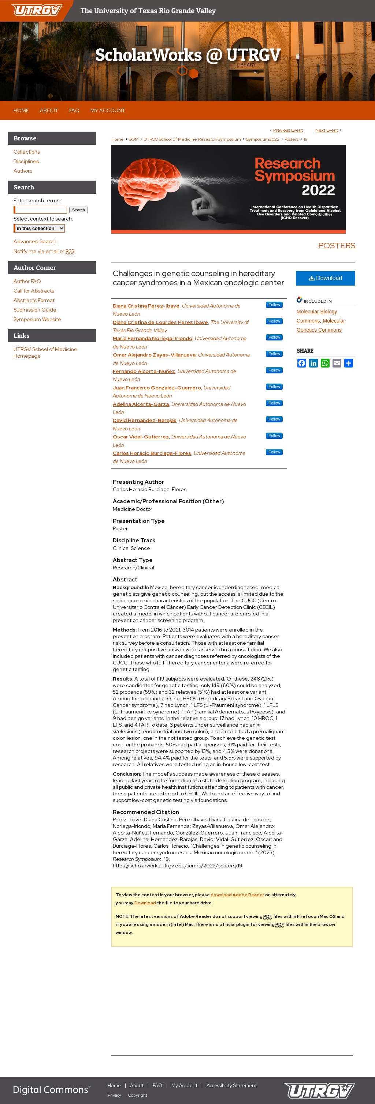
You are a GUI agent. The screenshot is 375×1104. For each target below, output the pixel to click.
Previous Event (288, 130)
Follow (274, 304)
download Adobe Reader (237, 895)
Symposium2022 (263, 139)
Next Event (326, 130)
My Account (184, 1085)
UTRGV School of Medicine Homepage (45, 352)
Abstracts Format (34, 300)
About (137, 1085)
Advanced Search (35, 241)
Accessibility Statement (232, 1085)
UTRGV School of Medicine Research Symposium (193, 139)
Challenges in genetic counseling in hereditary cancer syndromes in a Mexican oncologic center (198, 278)
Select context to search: (43, 218)
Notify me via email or (44, 251)
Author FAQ (27, 281)
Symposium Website (37, 319)
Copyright (137, 1095)
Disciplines (26, 161)
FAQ (157, 1085)
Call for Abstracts (34, 290)
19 (306, 139)
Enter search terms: (37, 200)
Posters (292, 139)
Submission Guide (35, 309)
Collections (27, 151)
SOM (134, 139)
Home (117, 139)
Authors (23, 170)
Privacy (114, 1095)
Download (325, 278)
